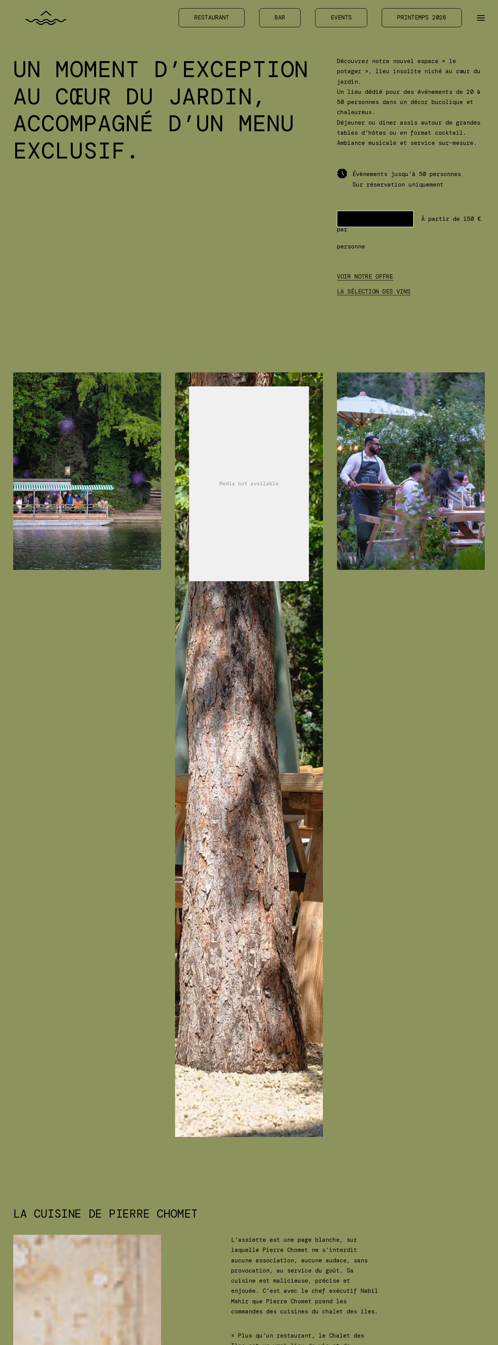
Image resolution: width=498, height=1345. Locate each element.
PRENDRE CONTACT (375, 219)
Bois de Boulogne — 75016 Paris (133, 1322)
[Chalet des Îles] (38, 19)
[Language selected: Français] (469, 1326)
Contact (187, 1247)
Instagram (272, 1237)
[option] (472, 1327)
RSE (342, 1247)
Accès (184, 1237)
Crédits (349, 1258)
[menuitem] (214, 19)
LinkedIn (270, 1258)
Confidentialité (363, 1237)
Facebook (270, 1247)
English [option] (472, 1327)
